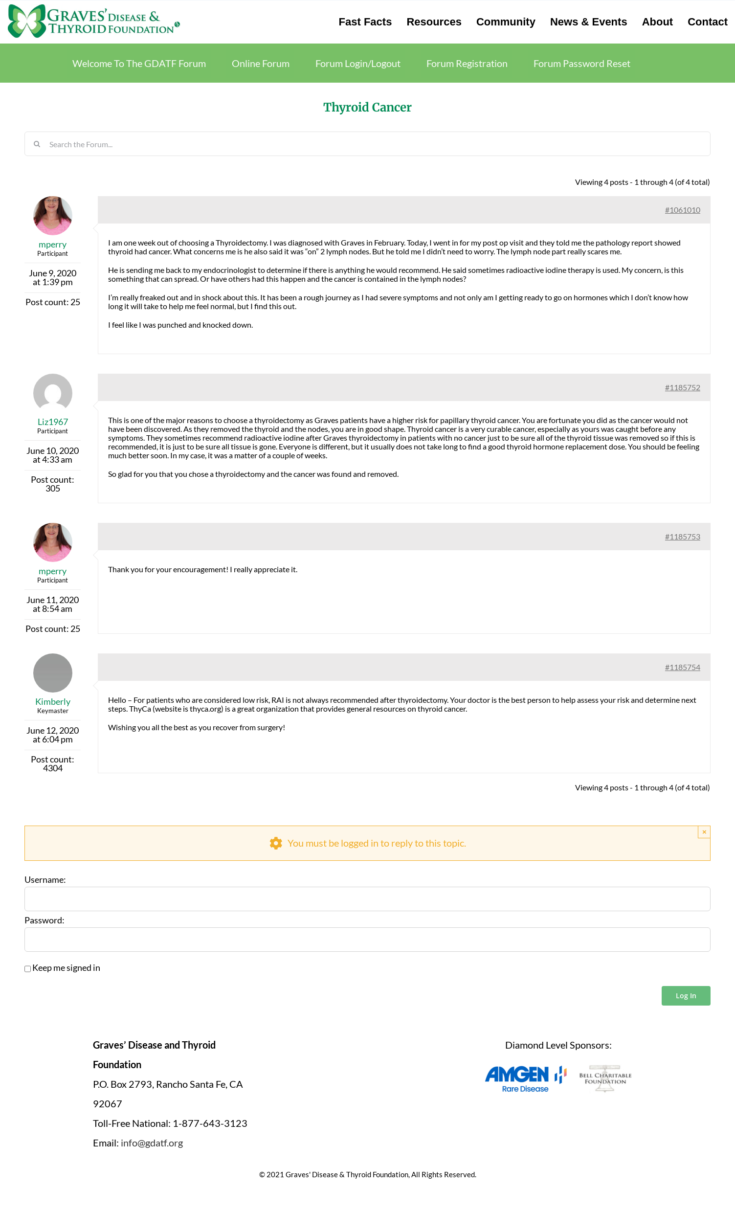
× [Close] (704, 832)
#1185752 (682, 387)
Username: (45, 879)
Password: (44, 920)
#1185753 (682, 536)
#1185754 (682, 667)
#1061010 (682, 209)
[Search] (36, 144)
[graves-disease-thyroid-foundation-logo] (94, 7)
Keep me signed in (66, 968)
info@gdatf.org (152, 1142)
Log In (686, 995)
